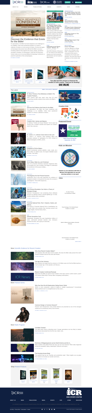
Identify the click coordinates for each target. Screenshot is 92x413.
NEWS (12, 37)
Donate (68, 2)
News (26, 7)
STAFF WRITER (30, 101)
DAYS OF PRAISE (68, 45)
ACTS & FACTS (48, 89)
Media (49, 7)
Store (78, 7)
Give (68, 7)
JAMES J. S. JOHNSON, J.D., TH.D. (42, 290)
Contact (28, 409)
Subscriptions (23, 409)
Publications (37, 7)
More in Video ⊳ (78, 241)
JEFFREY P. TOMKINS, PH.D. (33, 182)
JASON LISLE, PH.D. (39, 266)
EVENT (48, 45)
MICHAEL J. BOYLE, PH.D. (32, 155)
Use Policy (12, 409)
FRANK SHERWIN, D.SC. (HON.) (33, 223)
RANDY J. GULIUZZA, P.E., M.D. (33, 198)
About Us (15, 7)
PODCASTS (54, 89)
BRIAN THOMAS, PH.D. (32, 211)
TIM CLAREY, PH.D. (39, 348)
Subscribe (78, 2)
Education (79, 400)
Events (59, 7)
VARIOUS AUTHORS (31, 114)
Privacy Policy (17, 409)
